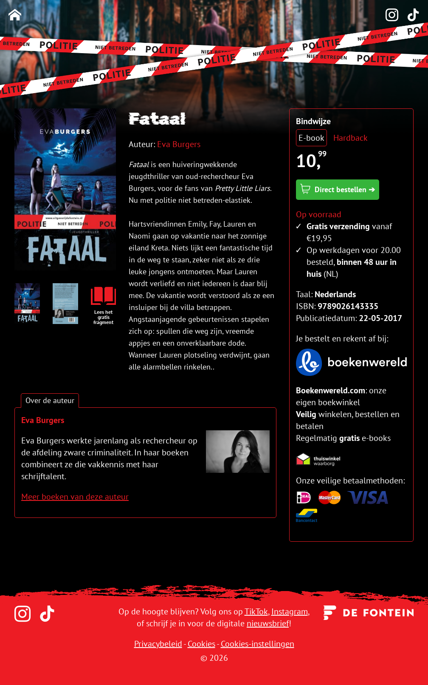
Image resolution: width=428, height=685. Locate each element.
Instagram (289, 611)
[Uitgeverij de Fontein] (369, 611)
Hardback (350, 137)
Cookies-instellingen (257, 643)
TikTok (256, 611)
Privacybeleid (158, 643)
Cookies (201, 643)
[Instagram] (387, 15)
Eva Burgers (178, 144)
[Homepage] (14, 15)
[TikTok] (409, 15)
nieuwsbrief (268, 623)
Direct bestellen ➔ (337, 189)
